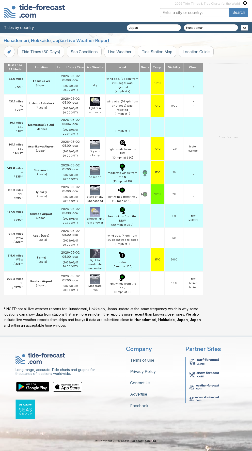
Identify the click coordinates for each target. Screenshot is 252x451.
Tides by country (19, 27)
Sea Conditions (84, 51)
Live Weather (119, 51)
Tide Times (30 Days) (40, 51)
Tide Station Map (157, 51)
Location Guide (196, 51)
